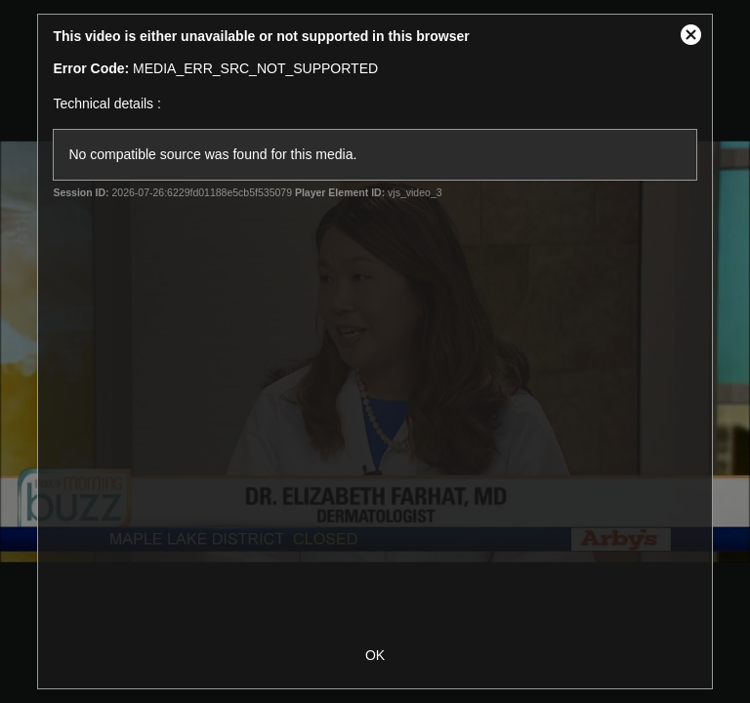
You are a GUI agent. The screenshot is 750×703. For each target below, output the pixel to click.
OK (375, 655)
